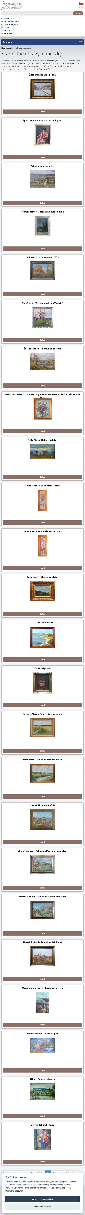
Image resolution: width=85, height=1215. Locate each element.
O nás (5, 27)
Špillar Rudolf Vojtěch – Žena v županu (42, 120)
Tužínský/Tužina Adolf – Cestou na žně (42, 714)
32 (76, 1172)
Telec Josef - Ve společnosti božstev (42, 531)
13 (42, 1172)
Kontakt (6, 33)
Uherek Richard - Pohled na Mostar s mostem (42, 896)
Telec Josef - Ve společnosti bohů (43, 485)
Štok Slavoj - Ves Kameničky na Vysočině (42, 303)
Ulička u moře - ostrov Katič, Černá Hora (42, 988)
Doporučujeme (9, 24)
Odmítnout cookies (42, 1206)
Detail (42, 111)
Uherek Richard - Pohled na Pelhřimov (42, 942)
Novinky (6, 18)
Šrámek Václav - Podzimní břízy (43, 257)
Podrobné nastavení (14, 1191)
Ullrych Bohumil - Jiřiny (42, 1125)
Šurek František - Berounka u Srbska (42, 348)
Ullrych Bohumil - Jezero (42, 1079)
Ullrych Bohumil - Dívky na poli (42, 1033)
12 (37, 1172)
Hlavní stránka (7, 48)
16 (60, 1172)
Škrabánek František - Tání (42, 74)
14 (48, 1172)
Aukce (5, 30)
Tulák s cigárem (42, 668)
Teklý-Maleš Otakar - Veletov (42, 440)
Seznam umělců (10, 21)
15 (54, 1172)
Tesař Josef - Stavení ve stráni (42, 577)
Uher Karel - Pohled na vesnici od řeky (42, 759)
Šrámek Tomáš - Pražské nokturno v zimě (42, 211)
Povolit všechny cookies (42, 1199)
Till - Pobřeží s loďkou (42, 622)
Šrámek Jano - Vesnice (42, 166)
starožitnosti (25, 69)
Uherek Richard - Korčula (42, 805)
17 (65, 1172)
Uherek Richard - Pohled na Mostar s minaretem (42, 851)
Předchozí (7, 1172)
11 (31, 1172)
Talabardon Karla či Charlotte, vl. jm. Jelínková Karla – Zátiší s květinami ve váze (42, 395)
